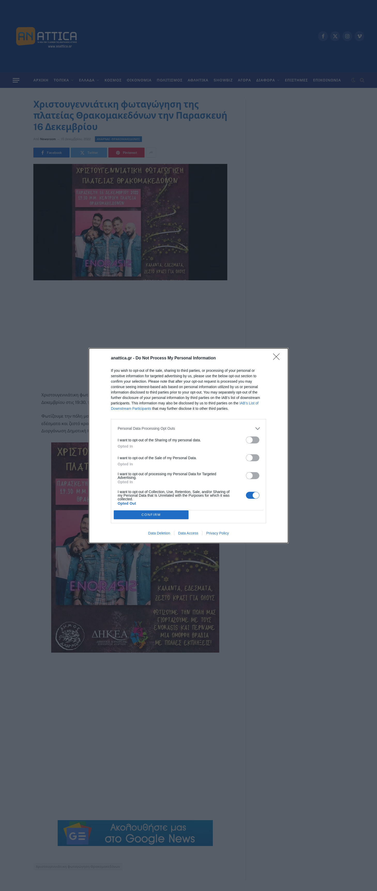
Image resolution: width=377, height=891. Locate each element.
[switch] (252, 439)
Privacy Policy (217, 533)
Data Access (188, 533)
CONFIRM (151, 515)
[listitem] (188, 428)
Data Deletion (159, 533)
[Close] (278, 358)
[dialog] (188, 445)
